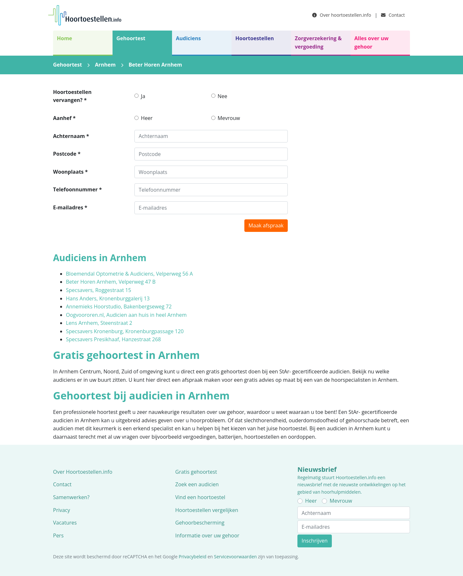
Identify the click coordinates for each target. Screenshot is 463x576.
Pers (58, 535)
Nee (222, 96)
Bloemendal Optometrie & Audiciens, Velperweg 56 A (129, 273)
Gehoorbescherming (199, 522)
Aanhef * (64, 118)
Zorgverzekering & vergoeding (318, 42)
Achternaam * (71, 136)
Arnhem (105, 64)
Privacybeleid (192, 556)
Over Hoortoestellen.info (82, 471)
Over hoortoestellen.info (341, 15)
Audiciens (188, 38)
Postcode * (66, 153)
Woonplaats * (70, 171)
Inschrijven (315, 540)
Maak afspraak (266, 225)
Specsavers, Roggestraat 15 (98, 290)
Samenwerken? (71, 497)
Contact (393, 15)
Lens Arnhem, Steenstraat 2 (99, 322)
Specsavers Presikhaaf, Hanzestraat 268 (113, 339)
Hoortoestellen (254, 38)
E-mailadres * (70, 207)
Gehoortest (130, 38)
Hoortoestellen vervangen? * (72, 96)
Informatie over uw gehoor (207, 535)
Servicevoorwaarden (235, 556)
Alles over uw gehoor (371, 42)
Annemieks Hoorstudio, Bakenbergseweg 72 (119, 306)
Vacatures (65, 522)
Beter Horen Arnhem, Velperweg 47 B (111, 281)
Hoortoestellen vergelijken (206, 510)
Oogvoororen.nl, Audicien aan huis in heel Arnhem (126, 314)
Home (64, 38)
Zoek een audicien (197, 484)
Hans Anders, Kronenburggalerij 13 (108, 298)
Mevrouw (229, 118)
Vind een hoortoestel (200, 497)
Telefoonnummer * (77, 189)
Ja (143, 96)
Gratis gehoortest (196, 471)
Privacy (61, 510)
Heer (146, 118)
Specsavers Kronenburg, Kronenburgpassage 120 (125, 331)
